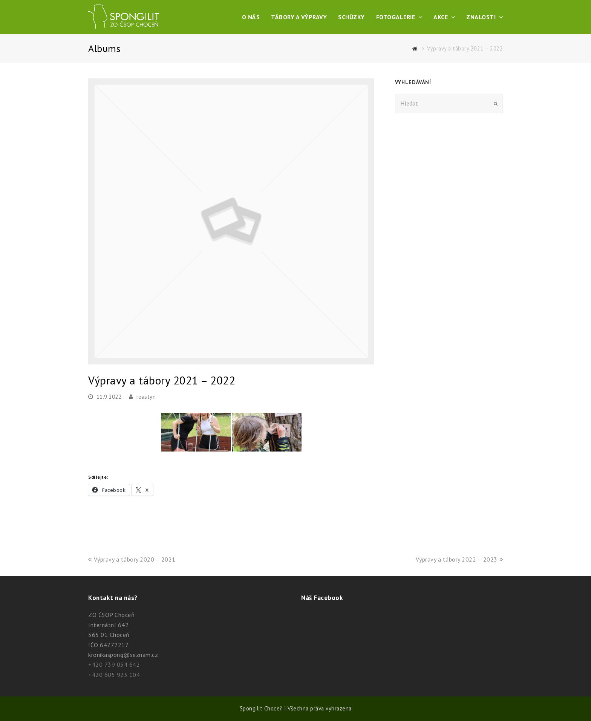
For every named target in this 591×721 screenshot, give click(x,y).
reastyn (146, 396)
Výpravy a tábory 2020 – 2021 (132, 559)
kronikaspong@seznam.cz (123, 654)
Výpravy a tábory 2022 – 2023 (459, 559)
